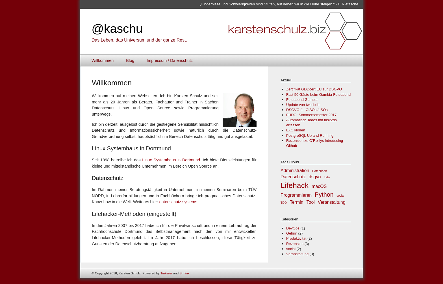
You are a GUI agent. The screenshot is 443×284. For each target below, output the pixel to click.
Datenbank (319, 171)
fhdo (327, 177)
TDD (284, 202)
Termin (296, 202)
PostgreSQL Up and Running (309, 135)
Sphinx (184, 273)
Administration (295, 170)
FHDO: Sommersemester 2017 (311, 115)
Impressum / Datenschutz (170, 60)
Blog (130, 60)
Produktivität (296, 238)
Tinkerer (166, 273)
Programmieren (296, 195)
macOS (319, 186)
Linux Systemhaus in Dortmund (171, 160)
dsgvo (315, 176)
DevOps (292, 228)
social (340, 195)
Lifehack (295, 185)
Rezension (294, 244)
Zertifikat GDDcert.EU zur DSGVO (314, 89)
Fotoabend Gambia (302, 99)
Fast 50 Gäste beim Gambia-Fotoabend (318, 94)
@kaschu (117, 28)
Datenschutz (293, 176)
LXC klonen (295, 130)
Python (324, 194)
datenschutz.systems (178, 202)
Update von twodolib (302, 105)
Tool (311, 202)
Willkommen (103, 60)
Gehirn (291, 233)
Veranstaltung (332, 202)
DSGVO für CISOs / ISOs (307, 110)
